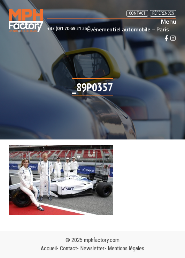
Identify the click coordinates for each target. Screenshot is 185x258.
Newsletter (92, 248)
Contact (137, 13)
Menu (168, 21)
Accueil (49, 248)
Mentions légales (126, 248)
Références (163, 13)
